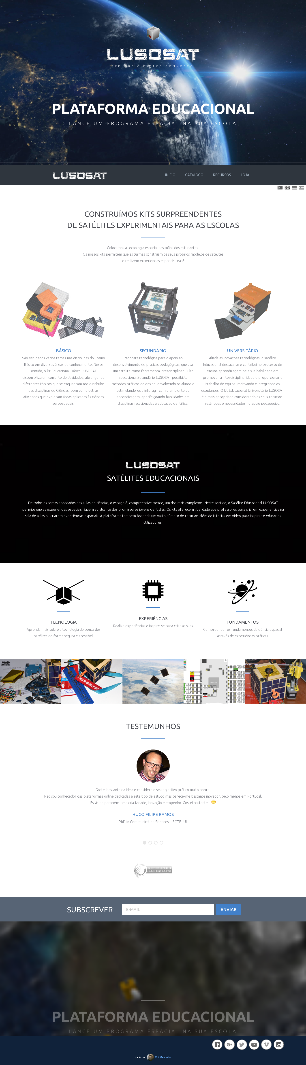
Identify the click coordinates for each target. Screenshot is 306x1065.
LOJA (245, 175)
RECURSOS (222, 175)
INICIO (170, 175)
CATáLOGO (194, 175)
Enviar (228, 909)
